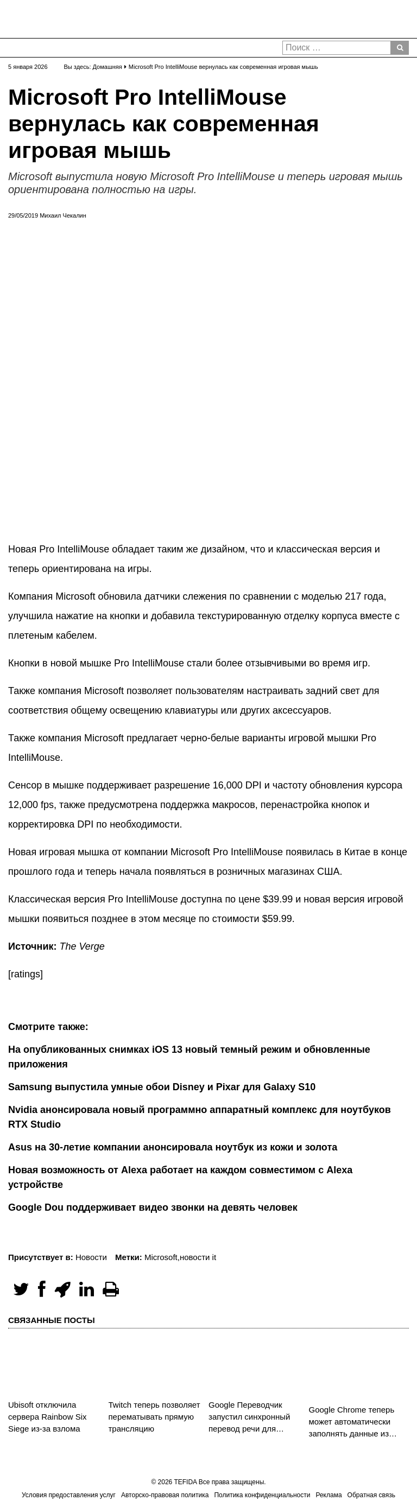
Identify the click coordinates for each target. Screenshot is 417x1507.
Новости (91, 1257)
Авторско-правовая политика (164, 1495)
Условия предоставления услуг (69, 1495)
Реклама (328, 1495)
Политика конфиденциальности (262, 1495)
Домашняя (107, 66)
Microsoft (161, 1257)
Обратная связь (371, 1495)
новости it (198, 1257)
